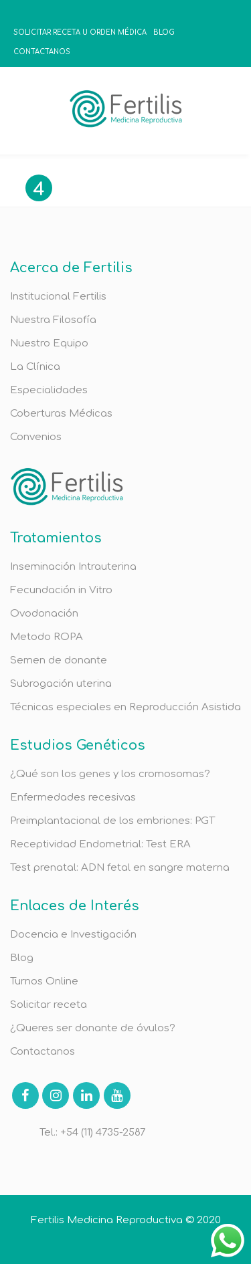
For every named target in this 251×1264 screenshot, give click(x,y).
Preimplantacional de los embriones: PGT (112, 821)
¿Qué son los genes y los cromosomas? (110, 774)
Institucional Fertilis (58, 296)
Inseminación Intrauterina (73, 566)
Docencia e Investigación (73, 934)
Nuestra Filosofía (53, 320)
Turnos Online (44, 981)
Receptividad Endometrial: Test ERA (100, 844)
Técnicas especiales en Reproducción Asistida (125, 707)
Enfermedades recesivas (73, 797)
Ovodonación (44, 613)
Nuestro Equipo (49, 343)
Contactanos (42, 1051)
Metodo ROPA (46, 637)
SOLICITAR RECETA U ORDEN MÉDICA (80, 32)
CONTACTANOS (41, 52)
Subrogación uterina (61, 684)
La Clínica (35, 367)
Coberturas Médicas (61, 413)
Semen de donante (58, 660)
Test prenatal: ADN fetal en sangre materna (120, 867)
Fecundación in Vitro (61, 590)
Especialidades (49, 390)
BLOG (164, 32)
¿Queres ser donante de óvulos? (92, 1028)
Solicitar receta (48, 1005)
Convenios (36, 437)
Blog (21, 958)
